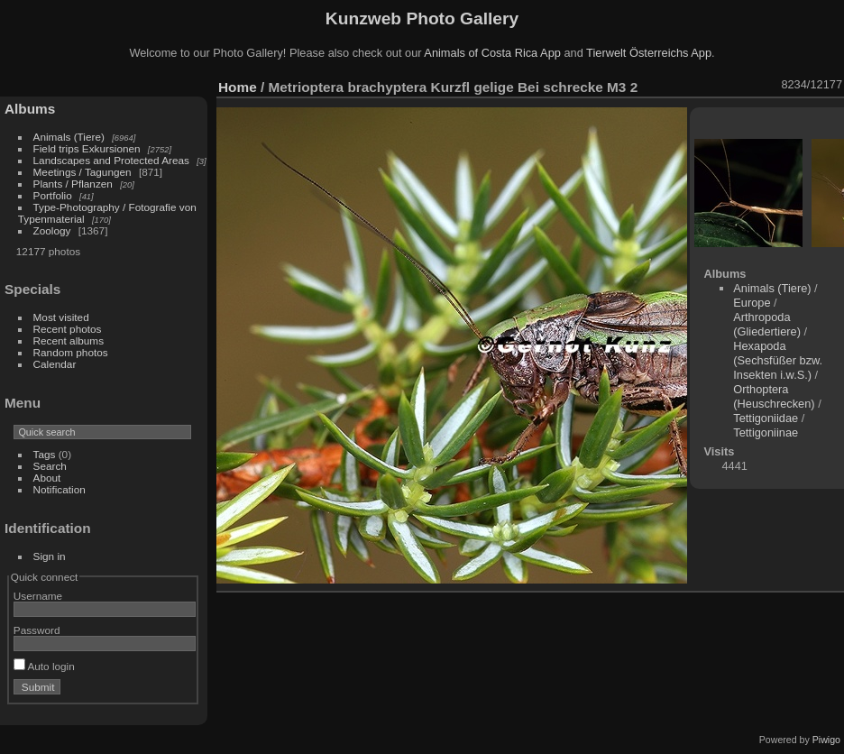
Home (237, 87)
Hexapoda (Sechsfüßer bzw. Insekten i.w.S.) (777, 360)
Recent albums (68, 340)
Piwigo (826, 739)
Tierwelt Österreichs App (648, 53)
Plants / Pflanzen (73, 183)
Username (38, 596)
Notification (59, 489)
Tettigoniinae (765, 432)
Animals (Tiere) (69, 137)
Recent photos (67, 329)
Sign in (49, 556)
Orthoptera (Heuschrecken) (773, 396)
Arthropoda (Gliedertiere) (767, 324)
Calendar (55, 364)
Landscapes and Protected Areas (111, 160)
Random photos (70, 352)
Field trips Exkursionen (87, 148)
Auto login (44, 666)
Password (37, 630)
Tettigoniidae (765, 418)
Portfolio (52, 195)
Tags (44, 454)
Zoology (52, 230)
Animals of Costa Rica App (492, 53)
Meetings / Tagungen (82, 172)
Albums (30, 108)
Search (50, 466)
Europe (751, 302)
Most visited (61, 317)
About (47, 477)
